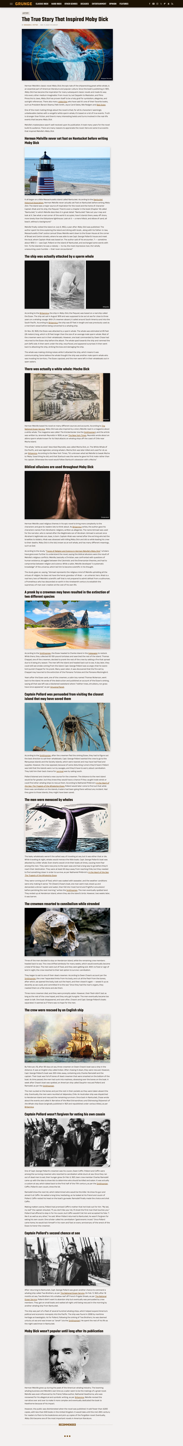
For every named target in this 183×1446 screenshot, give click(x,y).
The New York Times (77, 435)
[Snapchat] (168, 4)
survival (59, 771)
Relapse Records (106, 78)
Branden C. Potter (31, 25)
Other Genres (71, 4)
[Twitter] (161, 4)
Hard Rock (56, 4)
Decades (85, 4)
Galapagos (92, 653)
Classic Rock (42, 4)
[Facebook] (150, 4)
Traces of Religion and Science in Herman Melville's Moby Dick (73, 551)
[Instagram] (157, 4)
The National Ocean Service (72, 1293)
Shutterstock (105, 517)
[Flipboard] (165, 4)
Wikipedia (106, 307)
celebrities (62, 101)
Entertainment (99, 4)
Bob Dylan (101, 105)
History (26, 13)
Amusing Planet (57, 687)
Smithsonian (89, 432)
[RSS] (172, 4)
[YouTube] (153, 4)
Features (124, 4)
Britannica (44, 313)
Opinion (112, 4)
